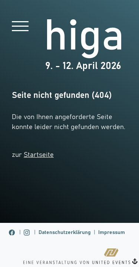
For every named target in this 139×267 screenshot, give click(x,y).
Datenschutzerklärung (65, 232)
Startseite (39, 155)
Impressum (111, 232)
